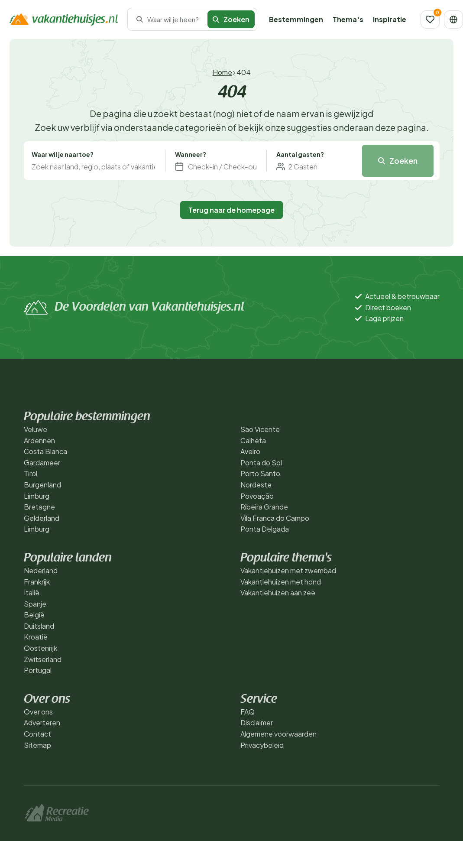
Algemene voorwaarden (278, 733)
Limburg (36, 495)
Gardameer (42, 462)
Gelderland (41, 518)
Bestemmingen (296, 19)
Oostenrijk (40, 648)
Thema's (348, 19)
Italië (31, 592)
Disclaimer (256, 722)
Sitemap (37, 745)
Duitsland (39, 625)
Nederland (41, 570)
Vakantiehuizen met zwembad (288, 570)
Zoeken (231, 19)
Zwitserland (43, 659)
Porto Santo (260, 473)
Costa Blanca (45, 451)
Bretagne (39, 506)
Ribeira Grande (264, 506)
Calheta (253, 440)
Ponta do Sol (261, 462)
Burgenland (42, 484)
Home (222, 72)
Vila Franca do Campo (274, 518)
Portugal (38, 670)
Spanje (35, 603)
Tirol (30, 473)
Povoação (257, 495)
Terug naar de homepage (231, 209)
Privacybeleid (262, 745)
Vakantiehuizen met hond (280, 581)
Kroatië (36, 636)
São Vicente (260, 429)
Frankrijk (37, 581)
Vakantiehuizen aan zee (277, 592)
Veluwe (35, 429)
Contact (37, 733)
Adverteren (42, 722)
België (34, 614)
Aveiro (250, 451)
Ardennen (39, 440)
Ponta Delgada (264, 528)
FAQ (247, 711)
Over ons (38, 711)
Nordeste (256, 484)
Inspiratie (389, 19)
